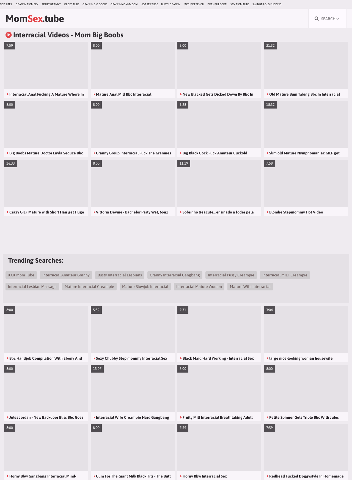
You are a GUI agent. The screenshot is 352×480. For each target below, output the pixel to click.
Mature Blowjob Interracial (145, 286)
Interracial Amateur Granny (66, 275)
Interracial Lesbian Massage (32, 286)
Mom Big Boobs (99, 35)
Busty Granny (170, 4)
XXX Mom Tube (239, 4)
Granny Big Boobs (94, 4)
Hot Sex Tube (149, 4)
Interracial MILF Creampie (284, 275)
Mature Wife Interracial (250, 286)
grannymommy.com (124, 4)
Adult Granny (51, 4)
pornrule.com (217, 4)
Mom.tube (35, 18)
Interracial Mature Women (199, 286)
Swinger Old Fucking (267, 4)
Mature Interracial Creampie (89, 286)
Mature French (194, 4)
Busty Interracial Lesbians (120, 275)
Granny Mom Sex (27, 4)
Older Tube (71, 4)
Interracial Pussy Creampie (231, 275)
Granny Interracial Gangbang (175, 275)
